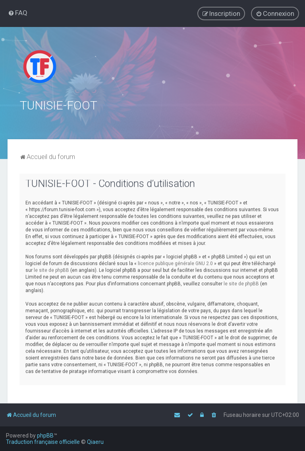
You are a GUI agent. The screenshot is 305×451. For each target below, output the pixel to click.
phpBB (45, 435)
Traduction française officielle (43, 442)
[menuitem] (17, 13)
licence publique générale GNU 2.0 (175, 262)
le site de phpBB (51, 269)
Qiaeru (95, 442)
